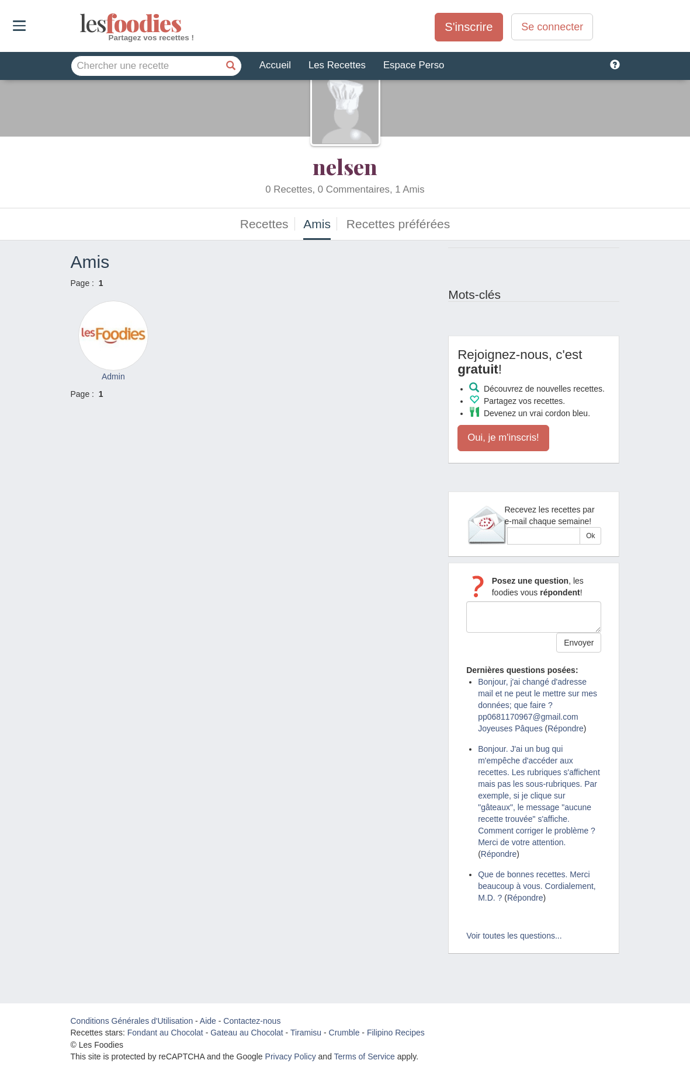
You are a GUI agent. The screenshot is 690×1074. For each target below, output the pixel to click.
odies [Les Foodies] (80, 23)
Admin (113, 376)
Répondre (565, 728)
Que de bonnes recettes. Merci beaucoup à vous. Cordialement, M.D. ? (537, 886)
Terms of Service (364, 1056)
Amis (317, 224)
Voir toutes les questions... (513, 935)
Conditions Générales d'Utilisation (132, 1021)
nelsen (345, 166)
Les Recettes (337, 65)
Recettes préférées (398, 224)
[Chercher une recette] (231, 65)
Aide (208, 1021)
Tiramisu (305, 1032)
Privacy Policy (290, 1056)
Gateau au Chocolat (246, 1032)
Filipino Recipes (396, 1032)
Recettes (264, 224)
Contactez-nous (251, 1021)
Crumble (344, 1032)
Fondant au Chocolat (165, 1032)
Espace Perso (413, 65)
